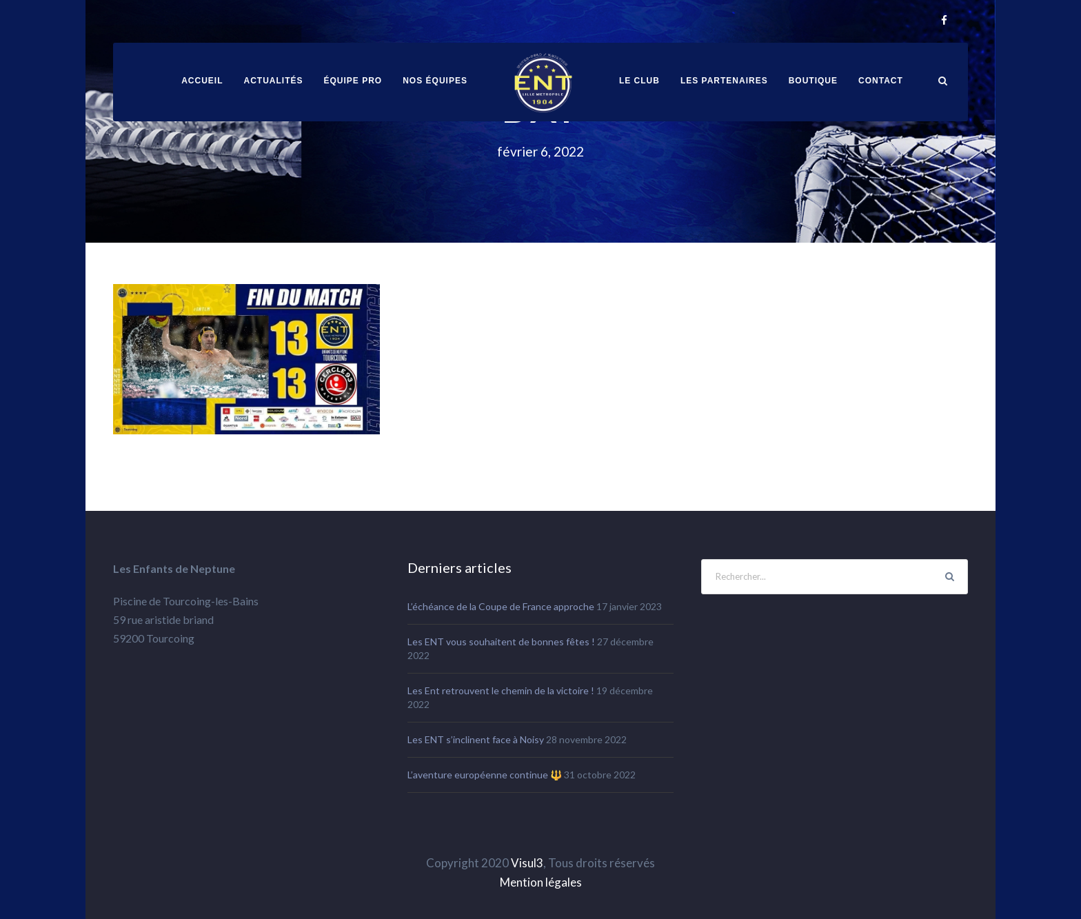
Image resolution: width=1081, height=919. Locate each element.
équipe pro (353, 80)
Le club (639, 80)
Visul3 (527, 863)
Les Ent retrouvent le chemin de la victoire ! (500, 690)
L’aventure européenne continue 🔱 (484, 774)
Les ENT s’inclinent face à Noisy (475, 739)
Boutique (813, 80)
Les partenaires (724, 80)
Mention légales (541, 882)
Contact (880, 80)
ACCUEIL (202, 80)
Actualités (273, 80)
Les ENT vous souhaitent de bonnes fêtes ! (501, 641)
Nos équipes (435, 80)
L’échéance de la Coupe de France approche (500, 606)
